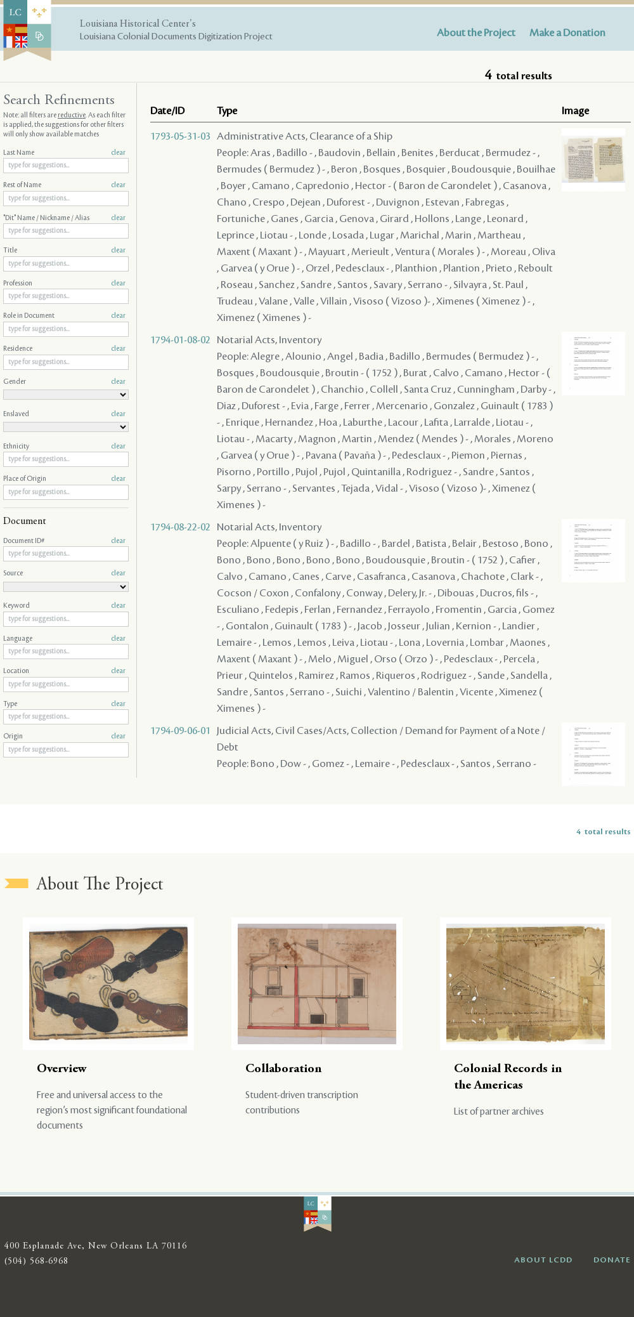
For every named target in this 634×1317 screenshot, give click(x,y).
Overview (62, 1069)
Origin (64, 736)
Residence (64, 348)
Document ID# (64, 541)
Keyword (64, 605)
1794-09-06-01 (180, 731)
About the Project (476, 33)
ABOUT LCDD (543, 1259)
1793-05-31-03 (180, 136)
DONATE (612, 1259)
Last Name (64, 152)
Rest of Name (64, 185)
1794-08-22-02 (180, 527)
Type (64, 704)
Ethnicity (64, 446)
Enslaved (64, 414)
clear (118, 153)
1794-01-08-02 (180, 340)
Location (64, 671)
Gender (64, 381)
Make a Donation (567, 33)
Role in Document (64, 315)
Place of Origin (64, 479)
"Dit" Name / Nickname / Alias (64, 218)
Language (64, 638)
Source (64, 573)
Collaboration (283, 1069)
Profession (64, 283)
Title (64, 250)
